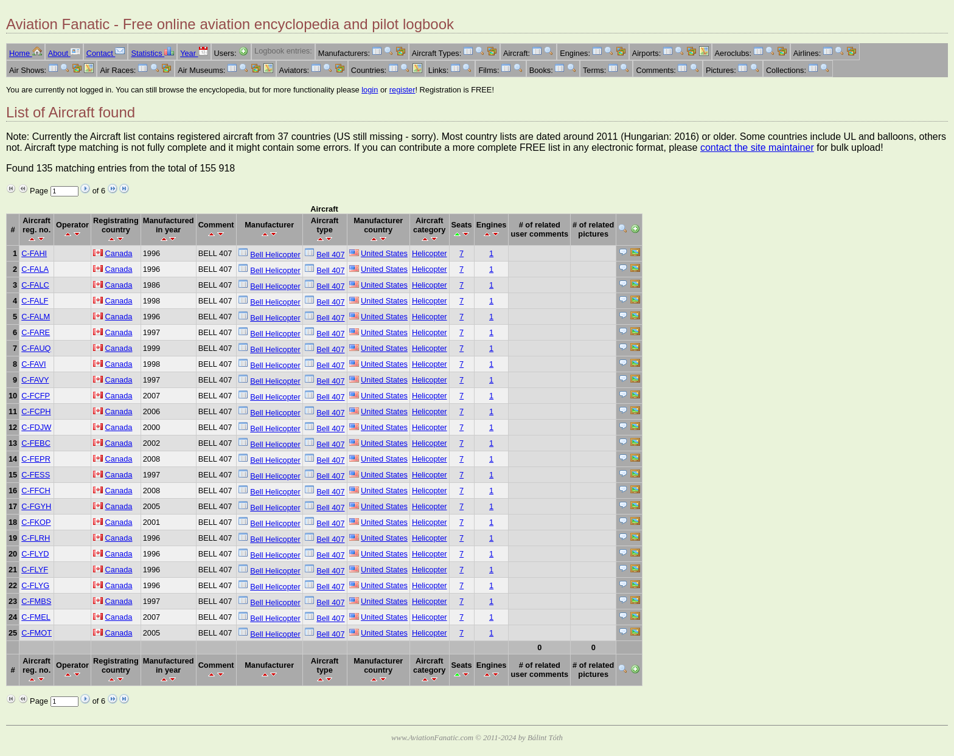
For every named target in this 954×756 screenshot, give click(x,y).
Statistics (152, 53)
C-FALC (35, 285)
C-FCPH (35, 411)
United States (384, 253)
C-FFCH (35, 490)
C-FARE (35, 332)
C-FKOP (35, 522)
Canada (119, 253)
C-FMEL (35, 617)
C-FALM (35, 316)
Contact (105, 53)
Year (193, 53)
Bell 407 (330, 254)
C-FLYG (35, 585)
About (64, 53)
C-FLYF (34, 569)
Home (25, 53)
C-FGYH (36, 506)
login (369, 89)
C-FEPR (35, 458)
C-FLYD (35, 553)
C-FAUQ (35, 348)
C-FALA (35, 269)
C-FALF (34, 300)
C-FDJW (36, 427)
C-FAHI (34, 253)
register (402, 89)
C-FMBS (36, 601)
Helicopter (429, 253)
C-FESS (35, 474)
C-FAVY (35, 379)
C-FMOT (36, 632)
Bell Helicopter (275, 254)
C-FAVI (33, 364)
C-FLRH (35, 538)
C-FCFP (35, 395)
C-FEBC (35, 443)
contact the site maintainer (757, 147)
